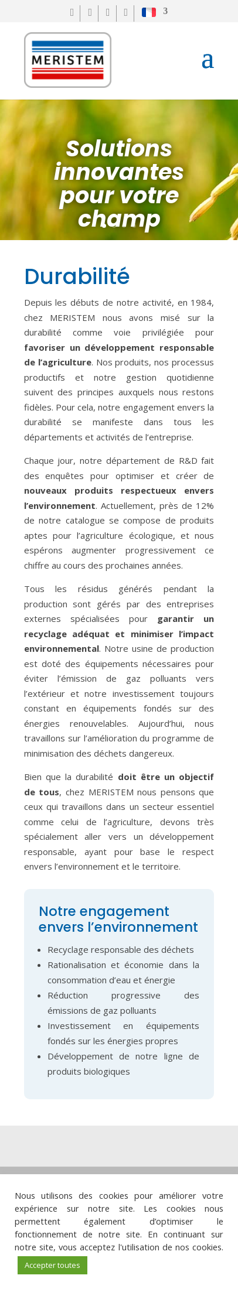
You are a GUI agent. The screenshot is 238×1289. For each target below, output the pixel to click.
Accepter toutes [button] (52, 1265)
